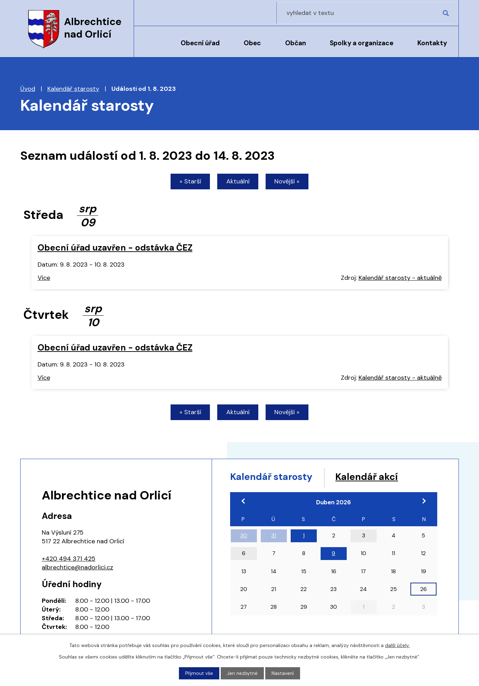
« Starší (188, 182)
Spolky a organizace (361, 43)
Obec (252, 43)
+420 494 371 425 (68, 559)
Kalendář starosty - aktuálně (400, 278)
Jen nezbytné (242, 673)
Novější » (288, 182)
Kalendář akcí (380, 478)
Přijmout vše (199, 673)
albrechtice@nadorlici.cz (77, 568)
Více (44, 278)
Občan (295, 43)
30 (243, 538)
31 (273, 538)
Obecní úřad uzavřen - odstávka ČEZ (115, 248)
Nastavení (283, 673)
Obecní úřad (200, 43)
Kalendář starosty (73, 89)
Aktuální (238, 182)
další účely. (397, 645)
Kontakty (432, 43)
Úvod (152, 47)
